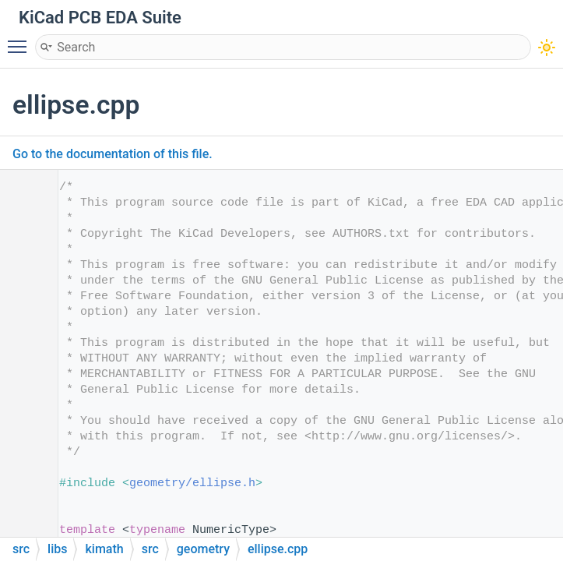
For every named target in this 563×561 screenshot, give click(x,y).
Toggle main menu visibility (21, 40)
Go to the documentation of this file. (112, 153)
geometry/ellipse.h (192, 483)
